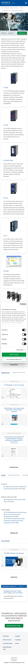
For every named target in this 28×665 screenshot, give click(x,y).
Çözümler (17, 636)
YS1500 (5, 125)
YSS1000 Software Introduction (14, 553)
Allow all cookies (14, 354)
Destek (17, 643)
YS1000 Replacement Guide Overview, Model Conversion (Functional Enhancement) (15, 514)
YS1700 (5, 87)
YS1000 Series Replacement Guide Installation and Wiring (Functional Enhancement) (14, 521)
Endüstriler (6, 636)
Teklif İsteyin (22, 33)
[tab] (5, 372)
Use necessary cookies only (13, 359)
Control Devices (6, 10)
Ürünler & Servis (14, 7)
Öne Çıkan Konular (7, 643)
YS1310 (5, 198)
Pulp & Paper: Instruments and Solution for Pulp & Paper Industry (14, 409)
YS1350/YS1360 (8, 160)
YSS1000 (6, 271)
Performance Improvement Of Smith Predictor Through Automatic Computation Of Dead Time (14, 439)
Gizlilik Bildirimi (14, 659)
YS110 (5, 236)
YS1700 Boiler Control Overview (14, 385)
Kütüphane (18, 639)
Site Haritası (14, 660)
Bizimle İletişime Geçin (14, 625)
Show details (20, 349)
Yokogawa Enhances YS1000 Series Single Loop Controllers (13, 592)
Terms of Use (14, 657)
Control (21, 7)
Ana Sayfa (6, 7)
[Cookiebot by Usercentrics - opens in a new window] (20, 304)
